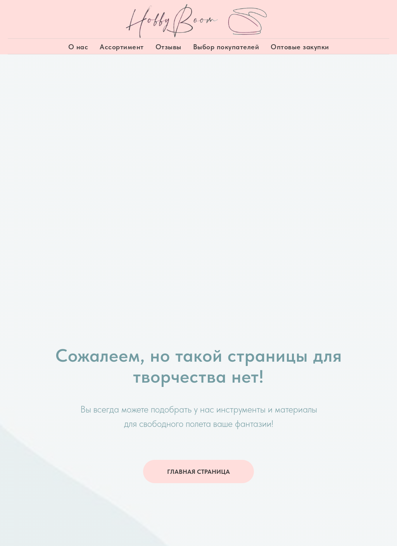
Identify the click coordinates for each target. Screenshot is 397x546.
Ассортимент (122, 47)
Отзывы (168, 47)
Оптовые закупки (300, 47)
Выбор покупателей (226, 47)
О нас (78, 47)
